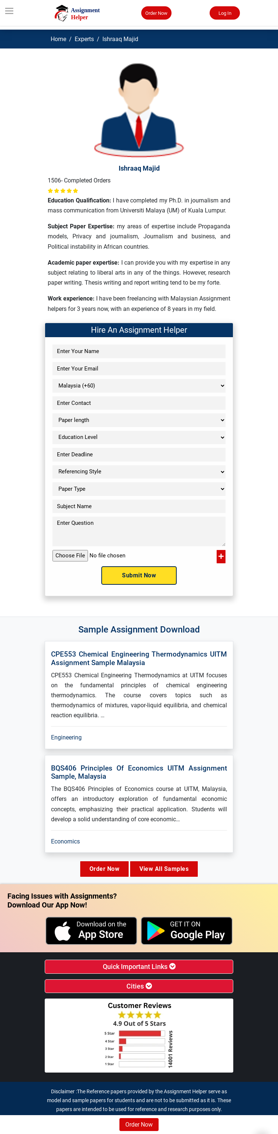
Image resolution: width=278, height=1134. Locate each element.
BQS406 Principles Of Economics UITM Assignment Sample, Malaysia (139, 772)
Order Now (156, 13)
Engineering (66, 737)
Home (58, 39)
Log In (224, 13)
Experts (84, 39)
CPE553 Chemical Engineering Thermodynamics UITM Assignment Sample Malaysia (139, 658)
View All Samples (164, 868)
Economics (65, 841)
